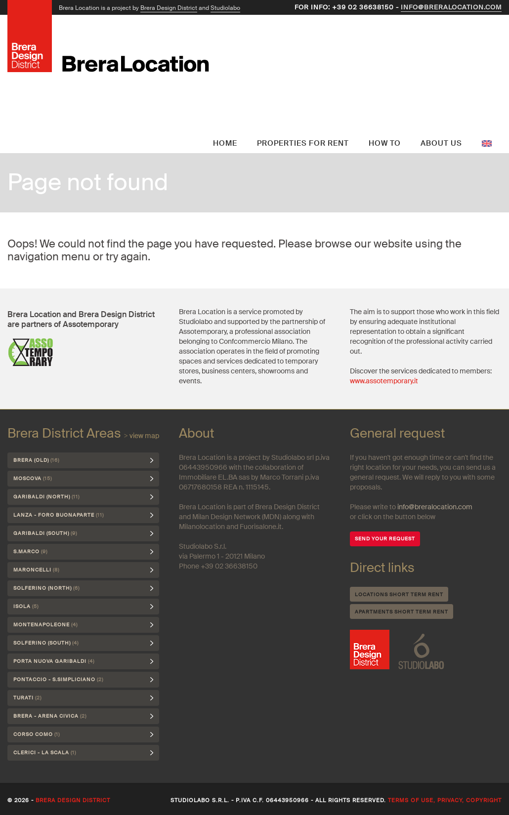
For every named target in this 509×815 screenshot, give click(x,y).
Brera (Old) (36, 460)
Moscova (32, 478)
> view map (141, 435)
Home (225, 143)
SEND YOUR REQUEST (385, 538)
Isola (26, 606)
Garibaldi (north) (46, 496)
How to (385, 143)
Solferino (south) (46, 643)
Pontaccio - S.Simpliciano (58, 679)
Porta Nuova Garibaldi (53, 661)
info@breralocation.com (451, 7)
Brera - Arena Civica (49, 716)
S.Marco (30, 551)
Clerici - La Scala (44, 752)
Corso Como (36, 734)
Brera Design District (168, 8)
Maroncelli (36, 570)
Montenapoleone (45, 624)
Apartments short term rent (401, 612)
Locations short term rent (399, 594)
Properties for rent (303, 143)
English (487, 121)
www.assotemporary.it (384, 380)
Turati (27, 697)
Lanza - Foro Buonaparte (58, 515)
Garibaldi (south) (45, 533)
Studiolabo (225, 8)
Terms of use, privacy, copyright (445, 800)
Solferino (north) (46, 588)
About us (441, 143)
